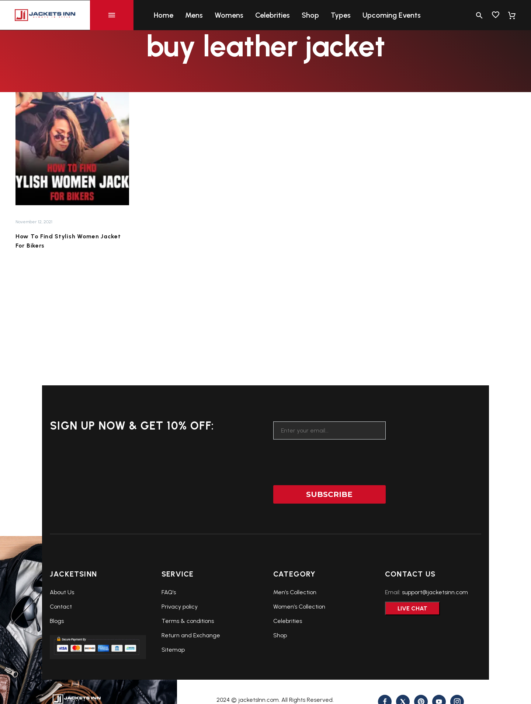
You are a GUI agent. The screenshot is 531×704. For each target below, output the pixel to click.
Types (341, 15)
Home (163, 15)
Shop (310, 15)
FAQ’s (169, 592)
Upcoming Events (391, 15)
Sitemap (173, 649)
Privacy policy (180, 606)
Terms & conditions (188, 620)
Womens (229, 15)
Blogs (57, 620)
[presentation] (329, 457)
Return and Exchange (191, 635)
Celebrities (272, 15)
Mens (194, 15)
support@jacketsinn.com (435, 592)
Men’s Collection (294, 592)
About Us (62, 592)
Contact (61, 606)
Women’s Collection (299, 606)
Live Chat (412, 608)
